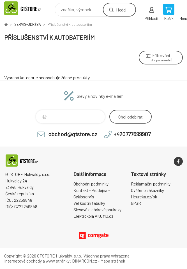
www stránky (58, 260)
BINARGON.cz (84, 260)
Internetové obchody (23, 260)
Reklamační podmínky (150, 183)
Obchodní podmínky (90, 183)
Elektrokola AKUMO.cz (93, 216)
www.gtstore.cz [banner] (29, 8)
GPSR (136, 203)
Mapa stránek (112, 260)
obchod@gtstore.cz (72, 134)
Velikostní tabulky (89, 203)
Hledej (121, 9)
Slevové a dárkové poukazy (97, 209)
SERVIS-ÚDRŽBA (27, 24)
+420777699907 (132, 134)
